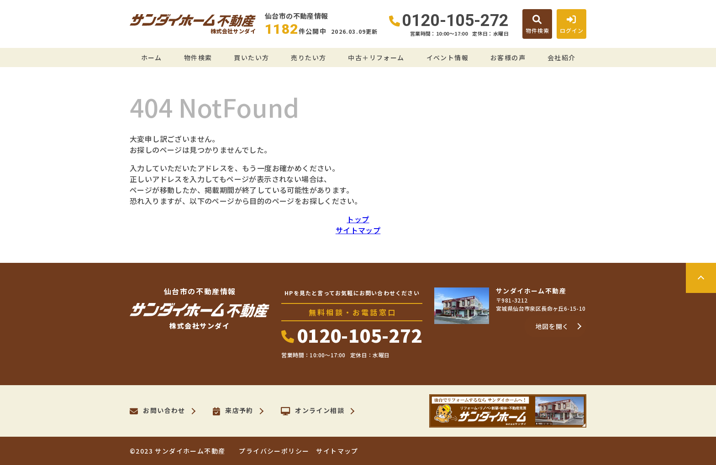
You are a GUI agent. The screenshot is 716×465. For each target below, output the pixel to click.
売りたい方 (308, 57)
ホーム (151, 57)
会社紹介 (562, 57)
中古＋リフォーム (376, 57)
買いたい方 (251, 57)
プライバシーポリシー (274, 451)
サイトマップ (358, 230)
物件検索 (198, 57)
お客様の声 (508, 57)
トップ (358, 219)
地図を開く (552, 326)
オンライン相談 (312, 411)
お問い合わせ (157, 411)
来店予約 (233, 411)
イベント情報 (447, 57)
